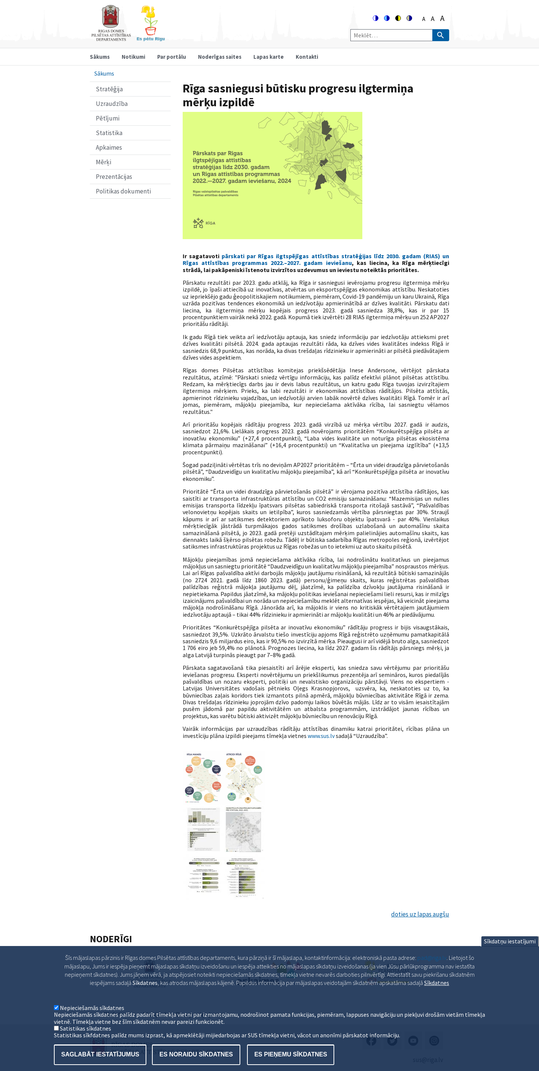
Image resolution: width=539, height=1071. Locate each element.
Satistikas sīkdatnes (85, 1039)
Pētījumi (107, 118)
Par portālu (171, 56)
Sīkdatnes (436, 993)
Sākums (100, 56)
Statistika (109, 133)
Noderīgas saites (219, 56)
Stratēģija (109, 89)
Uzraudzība (112, 104)
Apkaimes (109, 147)
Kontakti (307, 56)
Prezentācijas (114, 177)
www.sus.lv (321, 735)
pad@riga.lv (432, 968)
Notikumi (133, 56)
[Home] (128, 38)
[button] (224, 802)
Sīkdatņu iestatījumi (510, 951)
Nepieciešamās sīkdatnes (92, 1018)
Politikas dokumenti (123, 191)
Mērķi (103, 162)
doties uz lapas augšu (420, 914)
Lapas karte (268, 56)
